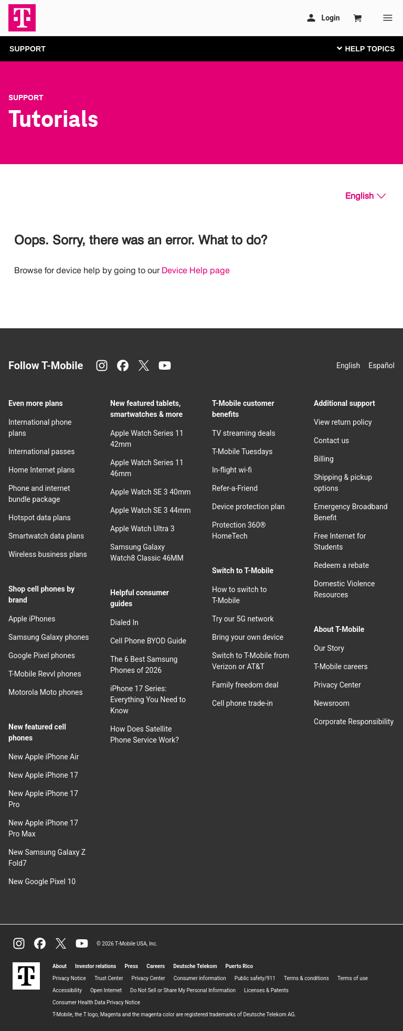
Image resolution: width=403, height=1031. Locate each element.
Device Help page (196, 270)
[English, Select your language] (365, 196)
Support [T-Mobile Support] (26, 97)
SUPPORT (27, 49)
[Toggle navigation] (363, 48)
